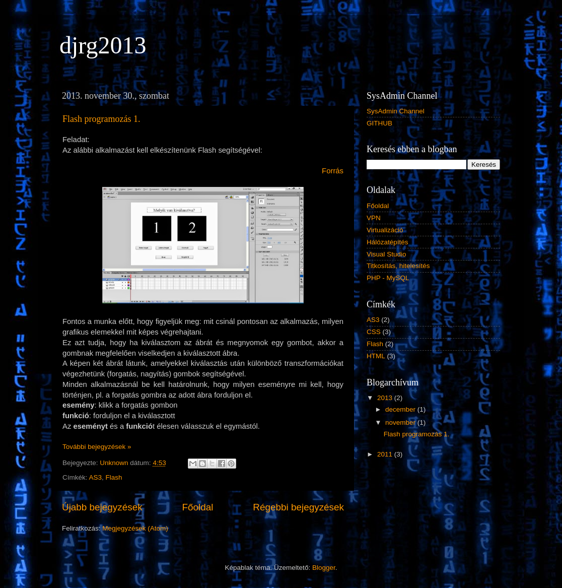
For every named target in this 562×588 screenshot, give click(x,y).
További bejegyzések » (96, 446)
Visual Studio (386, 254)
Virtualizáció (385, 230)
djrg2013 (102, 45)
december (401, 409)
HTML (376, 356)
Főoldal (198, 507)
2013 (385, 398)
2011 (385, 454)
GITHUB (379, 123)
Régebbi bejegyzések (298, 507)
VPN (374, 218)
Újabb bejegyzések (102, 507)
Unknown (115, 463)
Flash (114, 477)
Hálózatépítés (387, 242)
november (401, 422)
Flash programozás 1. (101, 119)
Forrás (332, 171)
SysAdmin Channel (396, 111)
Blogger (323, 567)
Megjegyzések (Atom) (135, 528)
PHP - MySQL (388, 278)
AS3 (95, 477)
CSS (374, 332)
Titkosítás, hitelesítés (398, 266)
